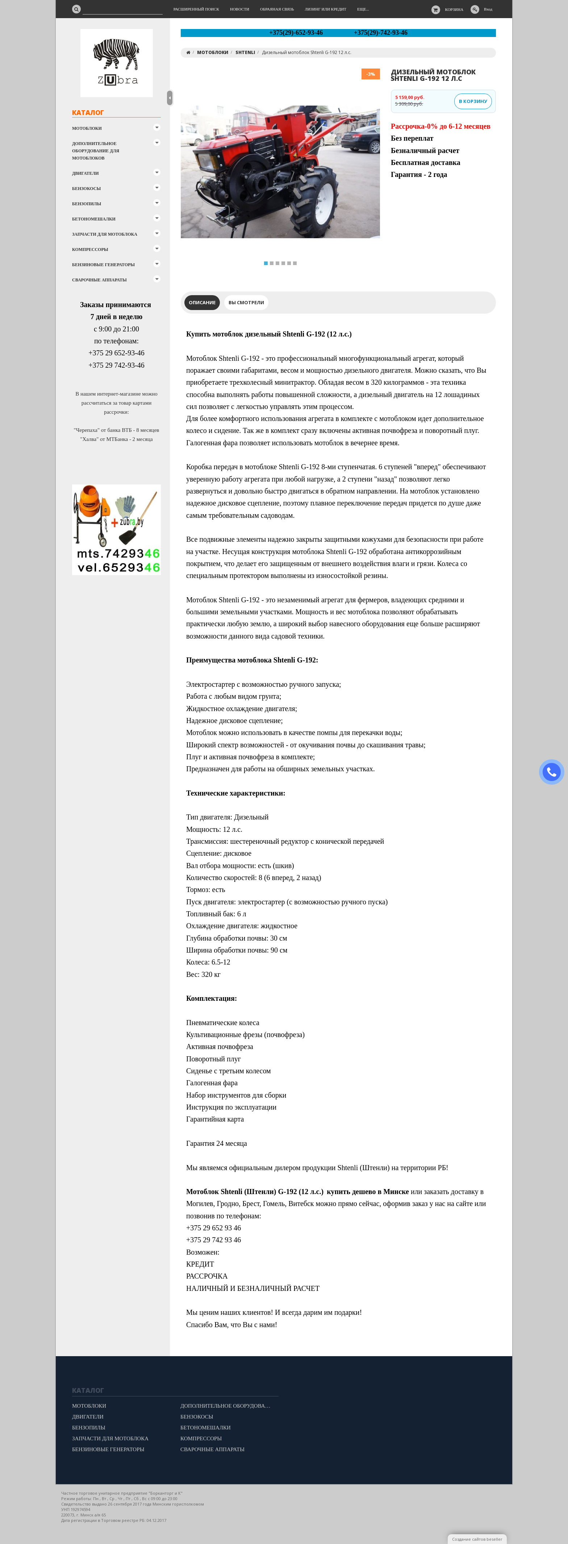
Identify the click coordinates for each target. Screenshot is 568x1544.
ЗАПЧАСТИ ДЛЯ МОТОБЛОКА (104, 234)
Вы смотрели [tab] (246, 302)
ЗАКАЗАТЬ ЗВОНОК (554, 772)
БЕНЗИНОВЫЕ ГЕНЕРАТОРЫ (103, 264)
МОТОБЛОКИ (87, 128)
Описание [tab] (202, 302)
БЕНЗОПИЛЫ (86, 203)
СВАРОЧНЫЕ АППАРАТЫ (99, 279)
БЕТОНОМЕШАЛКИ (94, 219)
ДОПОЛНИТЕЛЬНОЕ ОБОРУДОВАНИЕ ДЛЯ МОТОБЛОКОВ (95, 151)
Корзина (454, 9)
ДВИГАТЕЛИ (85, 173)
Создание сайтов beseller (477, 1539)
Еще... (363, 9)
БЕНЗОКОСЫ (86, 188)
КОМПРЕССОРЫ (90, 249)
